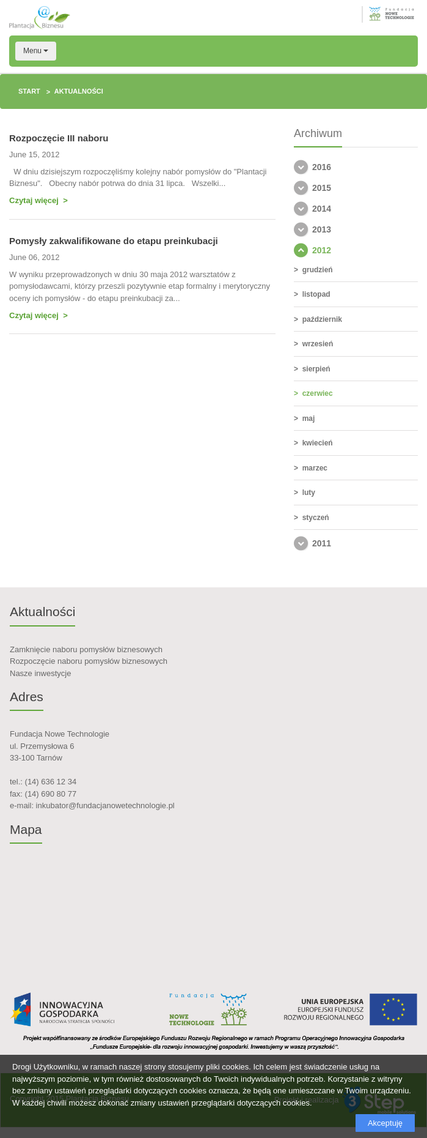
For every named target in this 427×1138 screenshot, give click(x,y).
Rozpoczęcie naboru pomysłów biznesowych (88, 661)
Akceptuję (385, 1123)
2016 (321, 167)
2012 (321, 250)
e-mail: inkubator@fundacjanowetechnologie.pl (92, 805)
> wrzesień (313, 344)
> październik (318, 319)
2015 (321, 188)
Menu (35, 50)
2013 (321, 229)
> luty (304, 492)
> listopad (312, 294)
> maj (304, 418)
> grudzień (313, 270)
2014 (321, 209)
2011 (321, 543)
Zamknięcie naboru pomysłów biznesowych (86, 649)
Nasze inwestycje (40, 673)
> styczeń (311, 517)
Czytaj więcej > (38, 200)
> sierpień (312, 369)
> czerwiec (313, 393)
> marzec (310, 468)
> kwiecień (313, 443)
